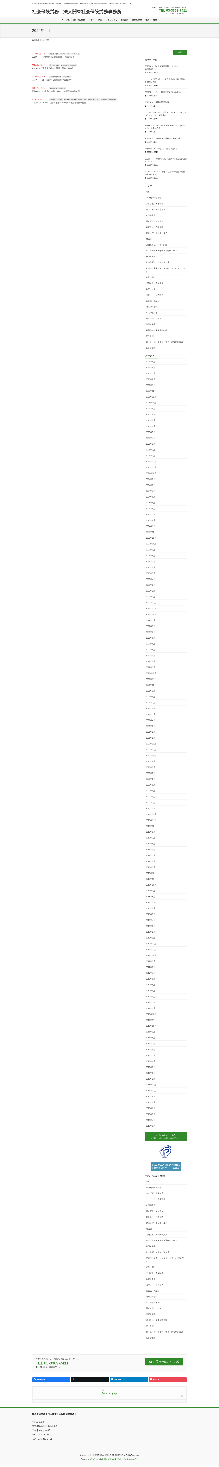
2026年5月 (150, 361)
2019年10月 (151, 826)
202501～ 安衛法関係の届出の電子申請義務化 (53, 57)
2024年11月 (151, 467)
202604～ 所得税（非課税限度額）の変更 (164, 138)
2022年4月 (150, 650)
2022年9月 (150, 620)
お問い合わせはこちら (166, 1137)
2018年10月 (151, 885)
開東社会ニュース (93, 99)
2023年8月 (150, 556)
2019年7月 (150, 838)
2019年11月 (151, 820)
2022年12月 (151, 602)
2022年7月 (150, 632)
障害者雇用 (151, 324)
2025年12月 (151, 391)
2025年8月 (150, 414)
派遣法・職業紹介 (153, 301)
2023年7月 (150, 561)
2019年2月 (150, 861)
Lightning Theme (108, 1460)
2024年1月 (150, 526)
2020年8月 (150, 767)
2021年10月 (151, 685)
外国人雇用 (151, 256)
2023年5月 (150, 573)
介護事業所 (151, 215)
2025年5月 (150, 432)
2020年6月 (150, 779)
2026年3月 (150, 373)
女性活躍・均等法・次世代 (157, 262)
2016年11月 (151, 1020)
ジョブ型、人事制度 (154, 204)
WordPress (94, 1460)
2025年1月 (150, 456)
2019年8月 (150, 832)
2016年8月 (150, 1038)
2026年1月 (150, 385)
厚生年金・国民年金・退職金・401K (75, 99)
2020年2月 (150, 802)
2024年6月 (150, 497)
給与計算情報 (67, 77)
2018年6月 (150, 908)
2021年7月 (150, 702)
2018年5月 (150, 914)
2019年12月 (151, 814)
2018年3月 (150, 926)
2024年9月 (150, 479)
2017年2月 (150, 1002)
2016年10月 (151, 1026)
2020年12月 (151, 744)
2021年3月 (150, 726)
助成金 (149, 239)
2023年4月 (150, 579)
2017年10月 (151, 955)
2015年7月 (150, 1102)
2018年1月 (150, 938)
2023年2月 (150, 591)
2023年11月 (151, 538)
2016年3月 (150, 1067)
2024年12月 (151, 461)
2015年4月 (150, 1120)
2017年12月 (151, 944)
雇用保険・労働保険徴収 (69, 65)
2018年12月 (151, 873)
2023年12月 (151, 532)
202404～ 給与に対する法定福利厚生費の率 (52, 80)
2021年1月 (150, 738)
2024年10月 (151, 473)
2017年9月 (150, 961)
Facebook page (109, 1394)
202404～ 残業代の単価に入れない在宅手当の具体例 (56, 91)
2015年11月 (151, 1090)
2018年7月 (150, 902)
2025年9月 (150, 408)
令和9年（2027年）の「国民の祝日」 (161, 148)
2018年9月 (150, 891)
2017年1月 (150, 1008)
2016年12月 (151, 1014)
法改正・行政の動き (154, 295)
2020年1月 (150, 808)
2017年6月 (150, 979)
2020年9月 (150, 761)
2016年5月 (150, 1055)
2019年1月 (150, 867)
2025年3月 (150, 444)
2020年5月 (150, 785)
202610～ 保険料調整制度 (157, 102)
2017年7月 (150, 973)
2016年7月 (150, 1043)
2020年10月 (151, 755)
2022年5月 (150, 644)
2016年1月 (150, 1079)
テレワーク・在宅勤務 (155, 209)
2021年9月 (150, 691)
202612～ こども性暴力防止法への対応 (163, 92)
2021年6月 (150, 708)
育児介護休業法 (55, 65)
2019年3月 (150, 855)
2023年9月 (150, 550)
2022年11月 (151, 608)
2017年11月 (151, 949)
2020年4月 (150, 791)
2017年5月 (150, 985)
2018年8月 (150, 896)
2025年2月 (150, 450)
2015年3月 (150, 1126)
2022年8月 (150, 626)
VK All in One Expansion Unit (127, 1460)
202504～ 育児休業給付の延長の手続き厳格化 (53, 68)
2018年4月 (150, 920)
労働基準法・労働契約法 (57, 88)
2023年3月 (150, 585)
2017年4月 (150, 991)
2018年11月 (151, 879)
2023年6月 (150, 567)
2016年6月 (150, 1049)
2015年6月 (150, 1108)
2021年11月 (151, 679)
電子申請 (150, 336)
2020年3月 (150, 796)
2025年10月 (151, 403)
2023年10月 (151, 544)
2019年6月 (150, 844)
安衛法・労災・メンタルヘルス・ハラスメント (64, 54)
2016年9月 (150, 1032)
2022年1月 (150, 667)
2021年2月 (150, 732)
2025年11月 (151, 397)
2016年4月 (150, 1061)
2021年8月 (150, 697)
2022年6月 (150, 638)
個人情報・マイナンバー (156, 221)
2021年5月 (150, 714)
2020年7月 (150, 773)
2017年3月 (150, 996)
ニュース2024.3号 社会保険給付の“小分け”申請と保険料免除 (59, 103)
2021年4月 (150, 720)
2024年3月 (150, 514)
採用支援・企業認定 (154, 283)
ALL (147, 192)
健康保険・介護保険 (56, 99)
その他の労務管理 (55, 77)
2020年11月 (151, 750)
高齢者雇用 (151, 348)
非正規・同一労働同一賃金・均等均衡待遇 (164, 342)
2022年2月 (150, 661)
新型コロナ (151, 289)
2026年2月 (150, 379)
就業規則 (150, 277)
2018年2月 (150, 932)
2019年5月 (150, 849)
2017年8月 (150, 967)
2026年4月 (150, 367)
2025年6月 (150, 426)
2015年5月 (150, 1114)
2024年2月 (150, 520)
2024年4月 (150, 508)
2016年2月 (150, 1073)
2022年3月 (150, 655)
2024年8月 (150, 485)
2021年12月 (151, 673)
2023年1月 (150, 597)
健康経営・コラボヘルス (156, 233)
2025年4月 (150, 438)
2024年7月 (150, 491)
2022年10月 (151, 614)
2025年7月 (150, 420)
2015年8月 (150, 1096)
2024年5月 (150, 503)
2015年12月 (151, 1085)
